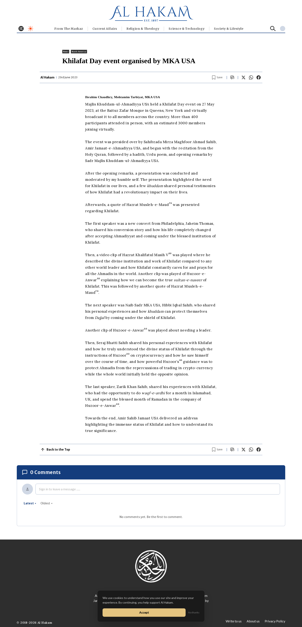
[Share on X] (243, 77)
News (65, 51)
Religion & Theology (142, 29)
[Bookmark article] (217, 77)
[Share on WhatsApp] (251, 77)
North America (79, 51)
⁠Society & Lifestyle (228, 29)
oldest (46, 503)
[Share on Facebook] (258, 77)
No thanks (193, 612)
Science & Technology (186, 29)
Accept (144, 612)
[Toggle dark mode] (30, 28)
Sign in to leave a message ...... (59, 489)
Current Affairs (104, 29)
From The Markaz (68, 29)
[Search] (273, 28)
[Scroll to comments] (232, 77)
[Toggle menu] (21, 28)
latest (30, 503)
